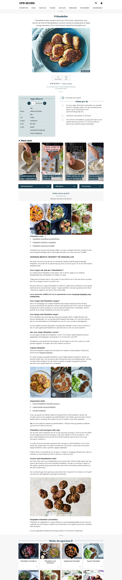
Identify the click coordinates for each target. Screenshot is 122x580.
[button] (29, 162)
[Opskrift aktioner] (37, 567)
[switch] (62, 98)
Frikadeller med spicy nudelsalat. (44, 242)
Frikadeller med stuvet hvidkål (43, 246)
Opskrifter (23, 8)
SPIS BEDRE (27, 3)
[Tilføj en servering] (44, 103)
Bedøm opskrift (67, 83)
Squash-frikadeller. (39, 410)
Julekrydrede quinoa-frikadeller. (44, 407)
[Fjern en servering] (29, 103)
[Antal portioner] (33, 103)
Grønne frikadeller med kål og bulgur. (46, 404)
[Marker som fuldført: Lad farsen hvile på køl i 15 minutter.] (62, 116)
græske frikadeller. (46, 353)
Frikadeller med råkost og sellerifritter (46, 239)
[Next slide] (101, 160)
